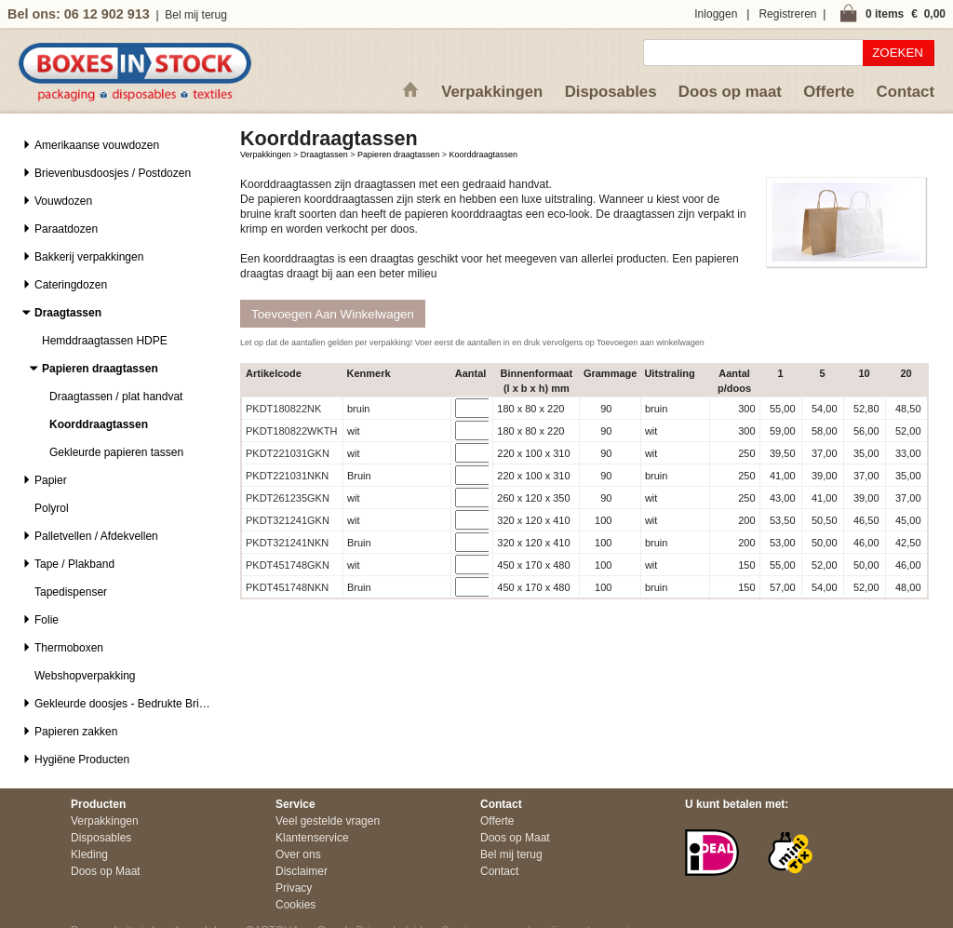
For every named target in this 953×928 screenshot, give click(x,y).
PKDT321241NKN (287, 542)
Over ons (298, 854)
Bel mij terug (196, 14)
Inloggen (715, 13)
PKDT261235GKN (287, 498)
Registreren (787, 13)
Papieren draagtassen (398, 154)
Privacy (293, 887)
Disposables (611, 92)
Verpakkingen (492, 92)
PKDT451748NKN (287, 587)
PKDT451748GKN (287, 565)
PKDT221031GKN (287, 453)
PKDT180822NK (283, 408)
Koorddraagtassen (483, 154)
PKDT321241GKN (287, 520)
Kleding (89, 854)
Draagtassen (324, 154)
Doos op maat (730, 92)
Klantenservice (312, 837)
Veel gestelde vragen (327, 820)
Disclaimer (301, 871)
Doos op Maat (106, 871)
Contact (905, 92)
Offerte (828, 92)
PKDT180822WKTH (291, 431)
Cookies (295, 904)
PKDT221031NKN (287, 475)
